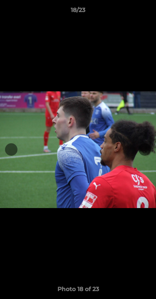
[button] (146, 12)
